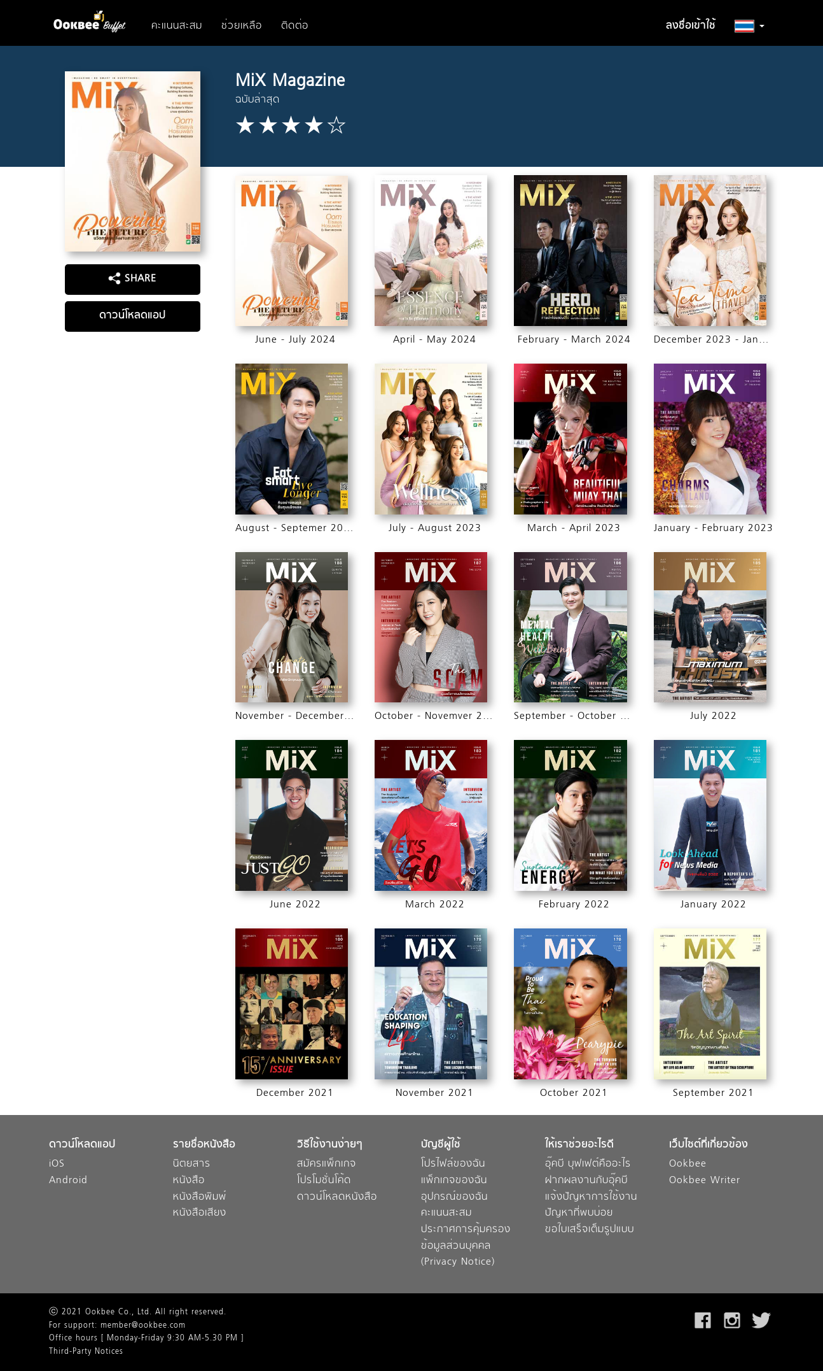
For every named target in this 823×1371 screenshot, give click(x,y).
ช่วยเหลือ (241, 26)
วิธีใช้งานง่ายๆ (330, 1145)
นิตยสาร (192, 1164)
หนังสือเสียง (199, 1213)
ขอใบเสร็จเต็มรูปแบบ (589, 1230)
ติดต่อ (294, 26)
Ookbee (688, 1164)
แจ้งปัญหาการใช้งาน (591, 1197)
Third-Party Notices (86, 1352)
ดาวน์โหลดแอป (132, 316)
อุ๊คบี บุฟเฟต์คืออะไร (588, 1164)
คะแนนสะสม (176, 26)
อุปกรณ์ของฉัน (454, 1197)
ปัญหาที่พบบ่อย (579, 1213)
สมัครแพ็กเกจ (326, 1164)
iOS (57, 1164)
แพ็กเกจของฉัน (454, 1181)
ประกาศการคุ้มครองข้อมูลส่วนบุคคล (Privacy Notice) (466, 1246)
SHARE (132, 279)
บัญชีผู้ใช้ (440, 1145)
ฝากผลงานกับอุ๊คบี (586, 1181)
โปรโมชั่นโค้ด (324, 1181)
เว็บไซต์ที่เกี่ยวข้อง (708, 1145)
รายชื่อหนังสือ (204, 1145)
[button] (749, 26)
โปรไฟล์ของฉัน (453, 1164)
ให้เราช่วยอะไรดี (579, 1145)
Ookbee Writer (704, 1181)
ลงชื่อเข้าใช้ (691, 26)
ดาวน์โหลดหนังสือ (337, 1197)
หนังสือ (189, 1181)
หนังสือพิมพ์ (199, 1197)
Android (68, 1181)
